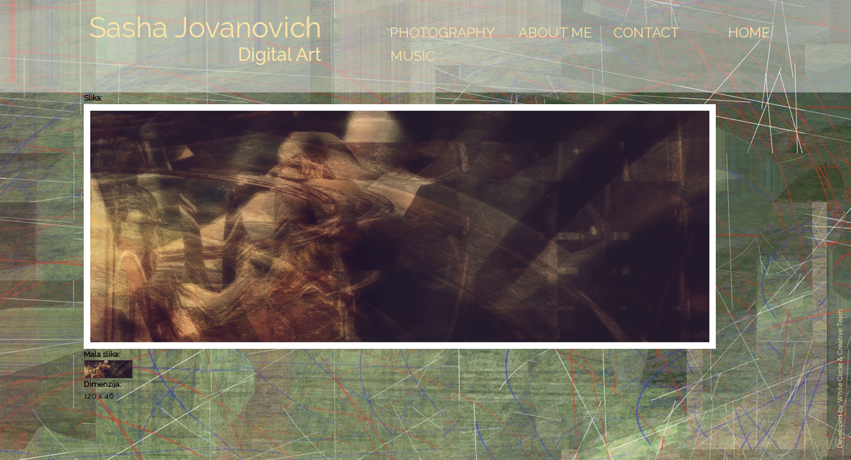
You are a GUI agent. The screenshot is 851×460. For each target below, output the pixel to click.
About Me (555, 32)
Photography (442, 32)
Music (412, 55)
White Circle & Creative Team (840, 356)
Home (749, 32)
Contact (646, 32)
